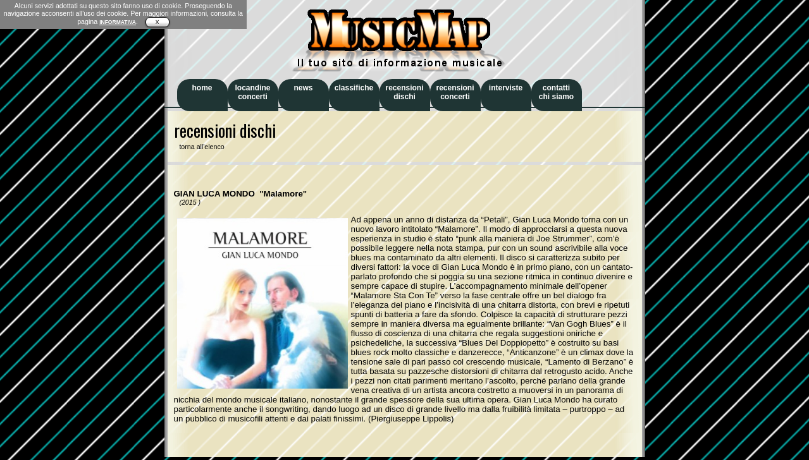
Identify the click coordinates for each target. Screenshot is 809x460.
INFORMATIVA (117, 22)
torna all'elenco (199, 146)
